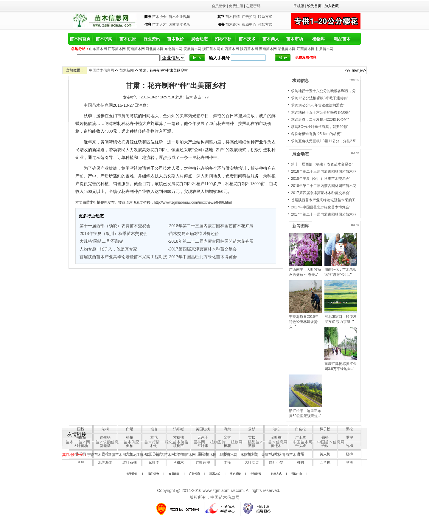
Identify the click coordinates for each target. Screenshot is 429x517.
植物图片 (218, 442)
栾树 (227, 437)
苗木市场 (294, 38)
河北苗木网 (155, 49)
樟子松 (325, 429)
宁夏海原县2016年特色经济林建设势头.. (303, 322)
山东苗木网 (98, 49)
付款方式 (265, 24)
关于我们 (131, 473)
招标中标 (223, 38)
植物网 (237, 442)
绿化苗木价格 (176, 442)
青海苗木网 (291, 455)
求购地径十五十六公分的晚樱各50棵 (320, 112)
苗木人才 (159, 24)
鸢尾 (300, 454)
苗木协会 (159, 17)
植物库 (318, 38)
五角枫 (325, 462)
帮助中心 (249, 24)
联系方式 (265, 17)
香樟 (105, 454)
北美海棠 (105, 462)
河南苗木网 (136, 49)
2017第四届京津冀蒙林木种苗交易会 (203, 249)
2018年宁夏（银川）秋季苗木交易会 (113, 233)
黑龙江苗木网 (139, 455)
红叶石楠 (129, 462)
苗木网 (84, 442)
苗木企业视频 (179, 17)
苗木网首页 (80, 38)
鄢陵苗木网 (228, 455)
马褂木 (178, 462)
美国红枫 (203, 429)
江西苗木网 (306, 49)
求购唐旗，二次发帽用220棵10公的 (319, 119)
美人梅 (325, 454)
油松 (276, 429)
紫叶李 (154, 462)
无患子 (203, 437)
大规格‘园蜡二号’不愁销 (101, 241)
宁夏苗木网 (96, 455)
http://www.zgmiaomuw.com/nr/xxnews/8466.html (193, 202)
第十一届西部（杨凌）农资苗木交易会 (115, 225)
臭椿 (349, 462)
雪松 (251, 437)
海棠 (227, 429)
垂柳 (349, 437)
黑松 (349, 429)
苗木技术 (247, 38)
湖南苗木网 (268, 49)
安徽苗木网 (192, 49)
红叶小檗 (276, 462)
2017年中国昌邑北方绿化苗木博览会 (203, 256)
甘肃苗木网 (324, 49)
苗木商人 (270, 38)
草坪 (80, 462)
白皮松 (300, 429)
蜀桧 (325, 437)
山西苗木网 (230, 49)
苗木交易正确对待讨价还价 (194, 233)
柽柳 (349, 454)
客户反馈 (235, 473)
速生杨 (105, 437)
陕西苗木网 (249, 49)
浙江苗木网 (211, 49)
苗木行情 (233, 17)
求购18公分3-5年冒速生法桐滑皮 (317, 105)
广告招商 (249, 17)
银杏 (154, 429)
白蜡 (129, 429)
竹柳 (349, 446)
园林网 (199, 442)
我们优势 (153, 473)
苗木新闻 (126, 70)
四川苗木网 (187, 455)
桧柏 (129, 437)
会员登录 (219, 6)
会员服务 (174, 473)
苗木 (189, 97)
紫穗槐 (178, 437)
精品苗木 (342, 38)
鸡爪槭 (178, 429)
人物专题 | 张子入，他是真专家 (108, 249)
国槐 (80, 429)
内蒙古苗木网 (164, 455)
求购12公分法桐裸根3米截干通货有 (319, 98)
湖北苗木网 (287, 49)
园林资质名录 (179, 24)
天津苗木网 (270, 455)
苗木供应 (127, 38)
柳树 (300, 462)
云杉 (251, 429)
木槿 (227, 462)
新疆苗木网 (117, 455)
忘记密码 (253, 6)
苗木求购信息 (107, 442)
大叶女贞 (252, 462)
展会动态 (199, 38)
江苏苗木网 (117, 49)
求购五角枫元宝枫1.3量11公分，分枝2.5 (323, 141)
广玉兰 (300, 437)
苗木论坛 (233, 24)
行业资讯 (151, 38)
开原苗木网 (208, 455)
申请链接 (256, 473)
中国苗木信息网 (101, 70)
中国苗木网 (302, 442)
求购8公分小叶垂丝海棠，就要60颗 (319, 127)
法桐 (105, 429)
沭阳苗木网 (249, 455)
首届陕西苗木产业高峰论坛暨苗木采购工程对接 (123, 256)
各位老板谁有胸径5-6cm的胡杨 (315, 134)
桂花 (154, 437)
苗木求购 (104, 38)
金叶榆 (276, 437)
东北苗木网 (173, 49)
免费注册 (236, 6)
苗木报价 (175, 38)
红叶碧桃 (203, 462)
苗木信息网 (277, 442)
